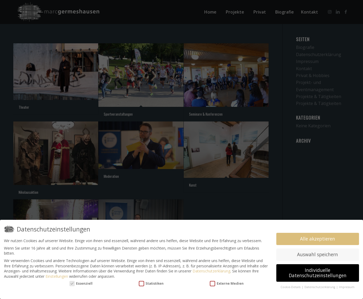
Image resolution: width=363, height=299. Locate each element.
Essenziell (81, 283)
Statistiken (151, 283)
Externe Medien (227, 283)
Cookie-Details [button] (291, 287)
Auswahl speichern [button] (317, 254)
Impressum (346, 287)
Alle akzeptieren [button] (317, 238)
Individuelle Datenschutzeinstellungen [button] (318, 273)
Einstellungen (56, 276)
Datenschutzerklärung (211, 270)
